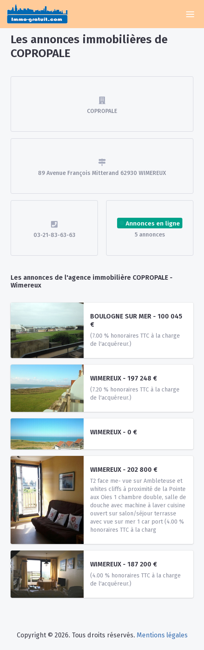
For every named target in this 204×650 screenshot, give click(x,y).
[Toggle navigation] (190, 14)
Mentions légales (162, 635)
